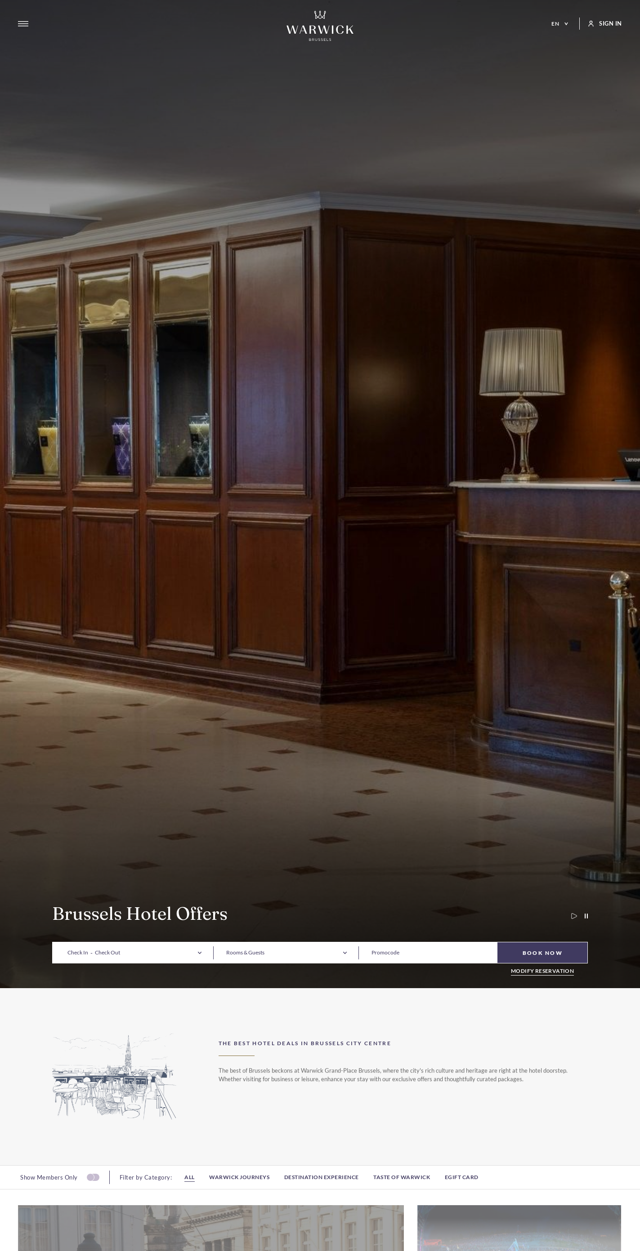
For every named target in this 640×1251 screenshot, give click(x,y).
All (189, 1192)
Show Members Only (49, 1192)
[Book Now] (542, 952)
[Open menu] (23, 24)
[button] (77, 952)
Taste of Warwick (401, 1192)
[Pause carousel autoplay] (582, 916)
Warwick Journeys (239, 1192)
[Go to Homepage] (320, 26)
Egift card (462, 1192)
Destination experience (321, 1192)
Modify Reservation (542, 971)
